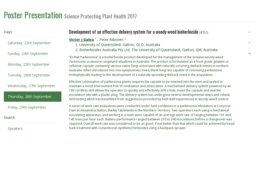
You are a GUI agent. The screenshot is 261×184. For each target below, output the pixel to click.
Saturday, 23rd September (29, 42)
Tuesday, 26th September (29, 75)
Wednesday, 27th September (31, 85)
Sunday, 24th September (28, 53)
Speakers (15, 128)
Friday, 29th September (27, 107)
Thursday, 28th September (29, 96)
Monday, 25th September (29, 64)
